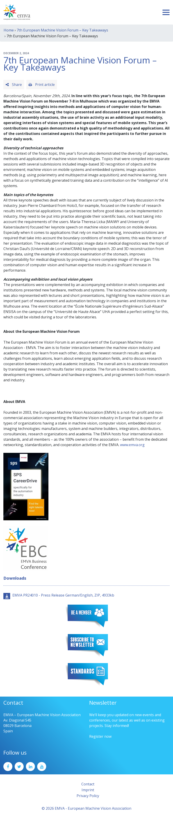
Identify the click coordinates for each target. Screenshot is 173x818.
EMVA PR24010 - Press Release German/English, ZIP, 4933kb (63, 595)
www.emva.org (132, 444)
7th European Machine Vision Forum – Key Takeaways (62, 30)
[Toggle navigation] (166, 12)
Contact (87, 784)
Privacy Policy (88, 795)
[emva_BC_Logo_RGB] (25, 547)
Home (9, 30)
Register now (100, 736)
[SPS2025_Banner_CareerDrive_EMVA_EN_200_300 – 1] (25, 486)
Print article (42, 84)
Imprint (88, 789)
